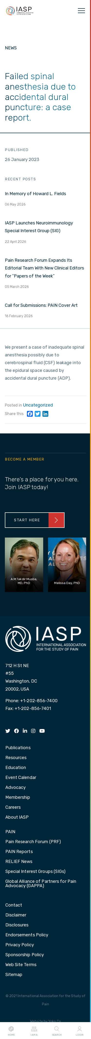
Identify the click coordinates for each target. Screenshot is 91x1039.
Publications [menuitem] (18, 748)
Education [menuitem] (15, 767)
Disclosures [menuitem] (17, 925)
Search (57, 1030)
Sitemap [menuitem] (14, 974)
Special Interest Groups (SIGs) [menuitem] (35, 871)
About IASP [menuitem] (17, 817)
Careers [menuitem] (13, 807)
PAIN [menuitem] (10, 832)
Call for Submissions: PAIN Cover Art (41, 305)
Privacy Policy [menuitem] (19, 945)
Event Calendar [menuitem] (20, 777)
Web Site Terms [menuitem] (20, 964)
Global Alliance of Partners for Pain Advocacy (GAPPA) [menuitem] (40, 883)
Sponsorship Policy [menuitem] (24, 955)
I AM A (34, 1030)
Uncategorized (38, 405)
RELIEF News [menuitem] (19, 861)
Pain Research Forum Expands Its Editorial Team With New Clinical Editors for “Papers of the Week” (44, 268)
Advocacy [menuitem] (15, 787)
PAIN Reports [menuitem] (19, 851)
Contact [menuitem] (13, 905)
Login (79, 1030)
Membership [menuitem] (17, 797)
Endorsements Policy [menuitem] (27, 935)
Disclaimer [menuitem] (15, 915)
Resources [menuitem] (16, 757)
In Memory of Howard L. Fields (35, 193)
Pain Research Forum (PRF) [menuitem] (33, 841)
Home (11, 1030)
